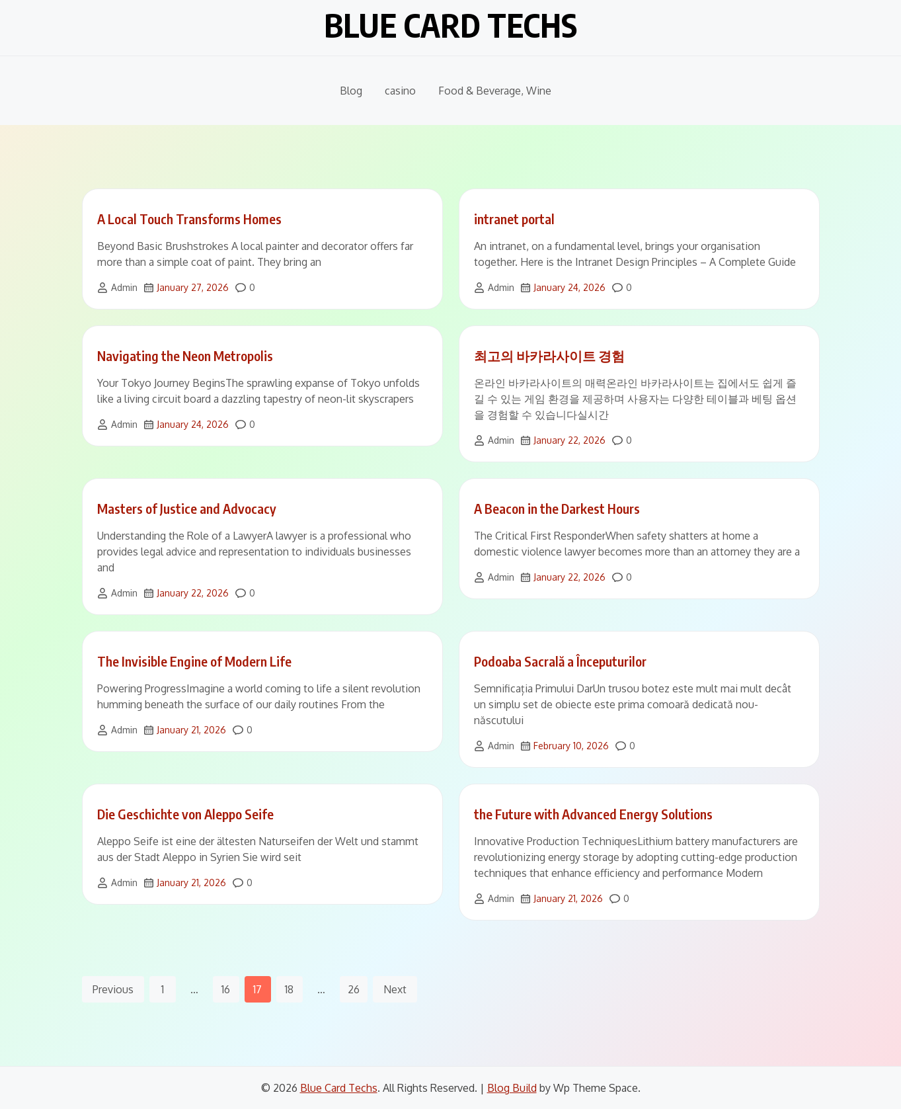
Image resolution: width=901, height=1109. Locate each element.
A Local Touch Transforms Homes (189, 218)
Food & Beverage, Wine (494, 90)
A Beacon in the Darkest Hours (557, 508)
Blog (351, 90)
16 (225, 989)
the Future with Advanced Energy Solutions (593, 813)
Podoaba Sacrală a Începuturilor (560, 661)
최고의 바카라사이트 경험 (549, 355)
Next (395, 989)
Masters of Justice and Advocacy (186, 508)
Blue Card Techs (450, 25)
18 (289, 989)
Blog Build (512, 1087)
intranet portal (514, 218)
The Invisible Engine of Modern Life (194, 661)
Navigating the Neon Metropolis (185, 355)
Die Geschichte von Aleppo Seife (185, 813)
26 (354, 989)
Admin (124, 287)
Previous (113, 989)
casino (400, 90)
